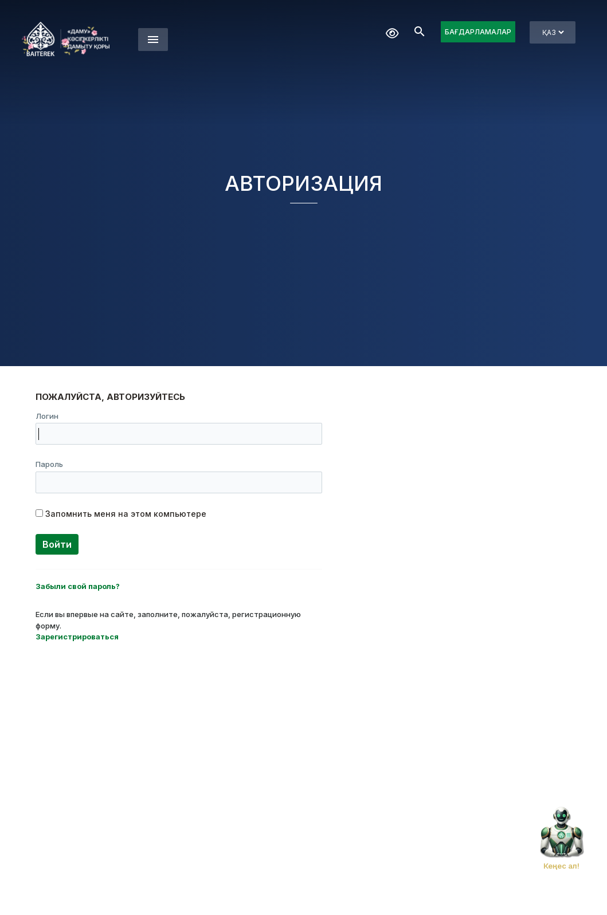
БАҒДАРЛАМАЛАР (478, 32)
